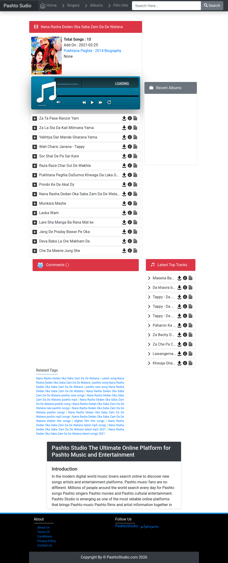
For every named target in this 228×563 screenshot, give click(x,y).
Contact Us (44, 545)
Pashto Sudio (17, 6)
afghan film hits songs (89, 421)
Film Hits (117, 6)
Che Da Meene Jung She (59, 250)
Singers (70, 6)
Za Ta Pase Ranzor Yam (59, 118)
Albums (93, 6)
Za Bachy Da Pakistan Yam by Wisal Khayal (164, 335)
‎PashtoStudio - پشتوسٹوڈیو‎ (137, 526)
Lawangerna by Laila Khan (164, 353)
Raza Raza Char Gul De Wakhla (65, 165)
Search (212, 5)
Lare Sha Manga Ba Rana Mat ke (66, 222)
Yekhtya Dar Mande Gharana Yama (68, 137)
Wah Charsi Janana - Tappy (61, 146)
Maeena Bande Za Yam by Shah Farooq (164, 278)
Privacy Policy (46, 541)
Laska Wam (49, 213)
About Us (43, 527)
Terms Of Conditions (44, 534)
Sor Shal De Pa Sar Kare (59, 156)
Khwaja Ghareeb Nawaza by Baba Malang (164, 363)
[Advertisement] (179, 50)
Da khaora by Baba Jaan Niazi (164, 287)
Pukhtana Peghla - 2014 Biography (92, 50)
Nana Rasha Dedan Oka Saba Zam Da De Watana (80, 194)
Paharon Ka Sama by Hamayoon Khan (164, 325)
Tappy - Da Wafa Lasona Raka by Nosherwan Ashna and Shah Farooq (164, 297)
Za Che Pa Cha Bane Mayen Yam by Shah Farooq (164, 344)
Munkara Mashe (52, 203)
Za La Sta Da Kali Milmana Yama (66, 128)
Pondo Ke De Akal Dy (56, 184)
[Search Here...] (166, 5)
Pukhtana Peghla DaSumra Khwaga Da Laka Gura (80, 175)
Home (48, 6)
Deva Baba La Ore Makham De (64, 241)
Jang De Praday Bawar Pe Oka (64, 232)
